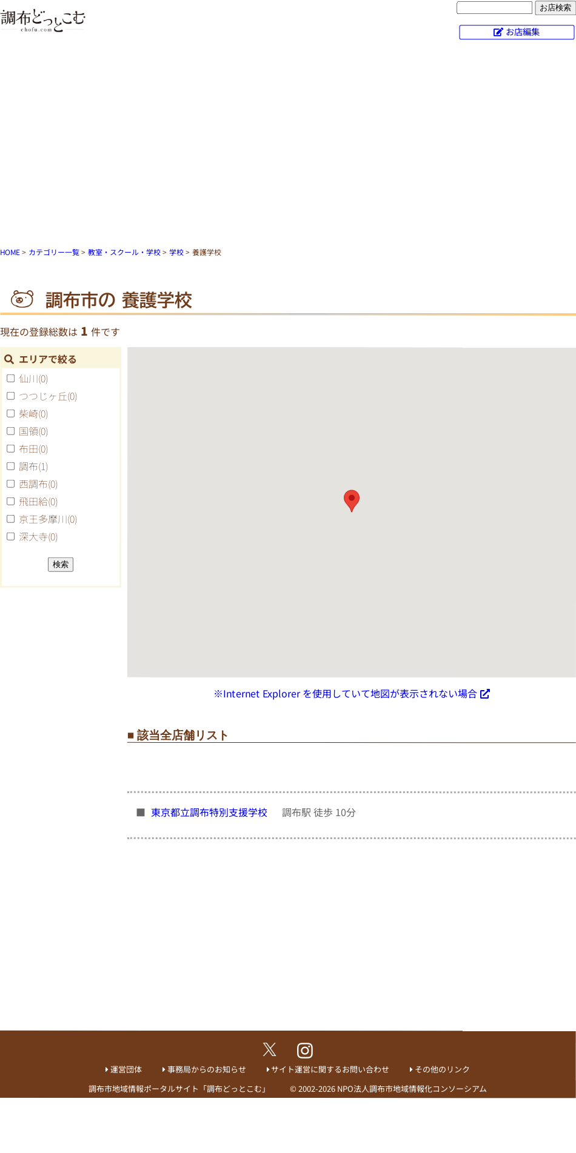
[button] (352, 501)
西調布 (38, 483)
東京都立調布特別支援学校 (210, 812)
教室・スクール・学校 (124, 252)
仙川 (33, 378)
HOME (10, 252)
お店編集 (523, 31)
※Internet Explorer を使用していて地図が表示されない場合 (345, 693)
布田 (33, 448)
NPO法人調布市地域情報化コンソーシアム (412, 1088)
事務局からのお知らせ (206, 1069)
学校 (176, 252)
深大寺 (38, 536)
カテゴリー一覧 (53, 252)
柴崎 (33, 413)
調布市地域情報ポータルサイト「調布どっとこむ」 (179, 1088)
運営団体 (126, 1069)
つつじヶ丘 (48, 395)
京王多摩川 (48, 518)
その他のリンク (442, 1069)
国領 (33, 431)
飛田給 (38, 501)
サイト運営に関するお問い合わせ (330, 1069)
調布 (33, 466)
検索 (61, 563)
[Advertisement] (288, 145)
